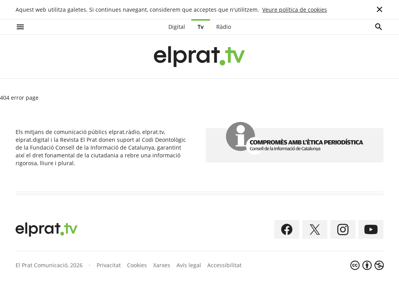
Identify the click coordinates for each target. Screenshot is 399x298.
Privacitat (109, 265)
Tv (201, 26)
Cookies (137, 265)
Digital (176, 26)
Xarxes (161, 265)
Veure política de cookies (294, 9)
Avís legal (189, 265)
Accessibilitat (224, 265)
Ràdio (223, 26)
